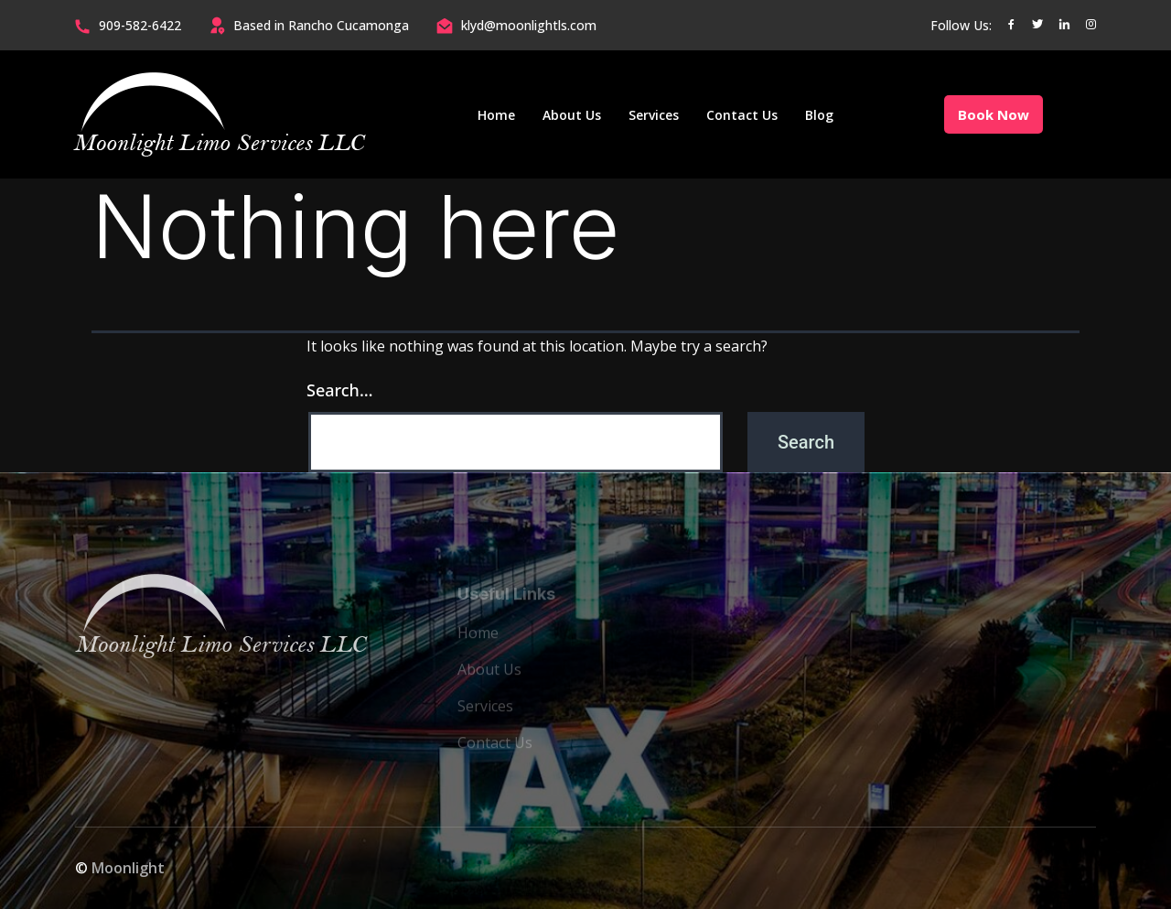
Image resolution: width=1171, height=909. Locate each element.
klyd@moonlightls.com (528, 25)
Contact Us (742, 115)
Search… (339, 390)
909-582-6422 (140, 25)
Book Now (993, 114)
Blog (819, 115)
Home (496, 115)
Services (653, 115)
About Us (572, 115)
